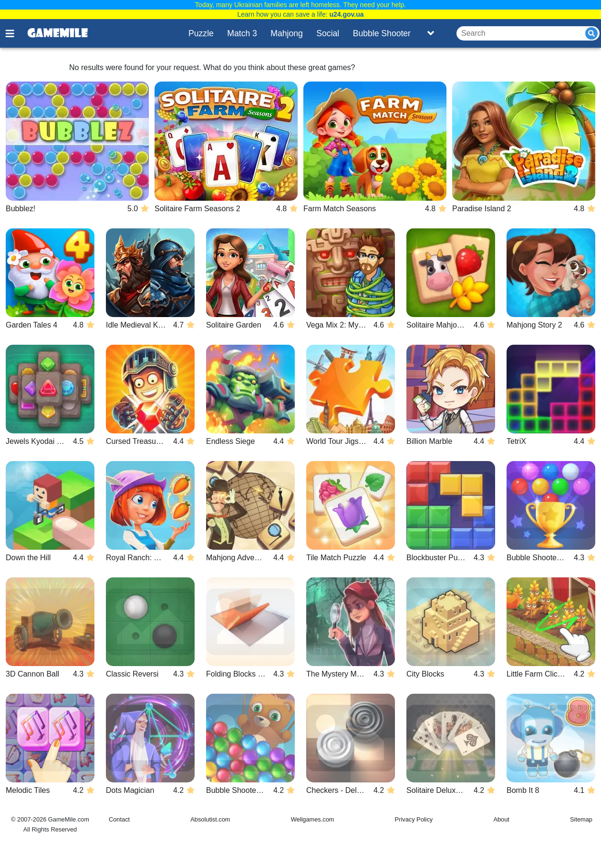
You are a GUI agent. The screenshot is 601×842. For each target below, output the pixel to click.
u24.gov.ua (346, 14)
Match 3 (242, 33)
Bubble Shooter (382, 33)
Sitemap (581, 819)
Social (327, 33)
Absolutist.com (210, 819)
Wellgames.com (312, 819)
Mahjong (286, 33)
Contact (119, 819)
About (501, 819)
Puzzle (201, 33)
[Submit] (591, 33)
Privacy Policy (414, 819)
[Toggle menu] (15, 33)
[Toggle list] (430, 33)
